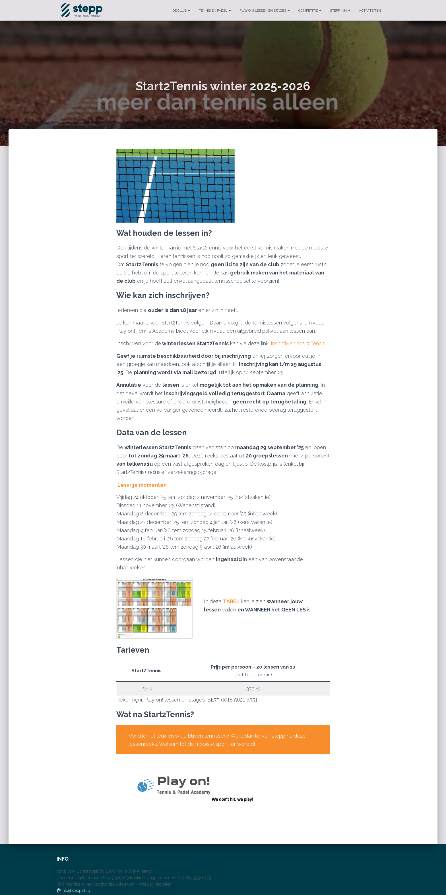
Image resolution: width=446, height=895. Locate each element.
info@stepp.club (76, 890)
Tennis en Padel (215, 11)
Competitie (309, 11)
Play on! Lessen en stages (264, 11)
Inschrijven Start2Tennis (298, 343)
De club (181, 11)
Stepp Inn (340, 11)
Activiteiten (370, 11)
